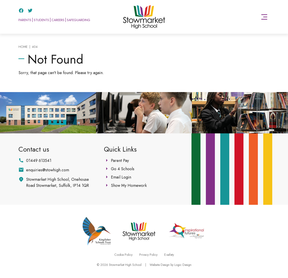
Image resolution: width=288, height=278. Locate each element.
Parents (24, 20)
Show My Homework (129, 185)
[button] (264, 17)
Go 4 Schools (122, 169)
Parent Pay (120, 160)
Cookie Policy (123, 254)
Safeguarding (78, 20)
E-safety (169, 254)
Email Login (121, 177)
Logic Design (182, 265)
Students (41, 20)
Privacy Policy (148, 254)
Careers (58, 20)
